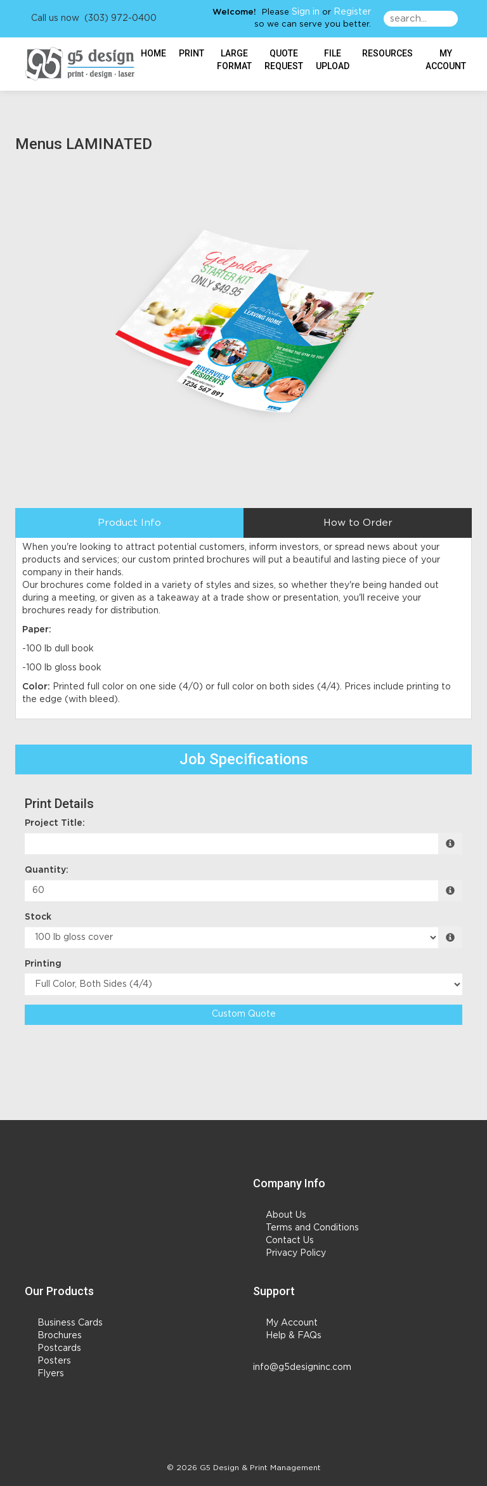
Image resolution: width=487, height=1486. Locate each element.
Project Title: (55, 823)
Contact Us (290, 1240)
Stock (38, 917)
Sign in (306, 12)
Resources (387, 53)
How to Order (358, 523)
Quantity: (46, 870)
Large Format (234, 59)
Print (191, 53)
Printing (43, 964)
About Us (286, 1215)
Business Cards (70, 1323)
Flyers (50, 1373)
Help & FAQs (293, 1335)
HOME (153, 53)
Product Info (129, 523)
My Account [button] (445, 59)
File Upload (332, 59)
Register (352, 12)
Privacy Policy (296, 1253)
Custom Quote (244, 1014)
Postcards (59, 1348)
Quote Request (283, 59)
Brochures (59, 1335)
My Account (292, 1323)
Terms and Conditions (312, 1227)
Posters (54, 1361)
